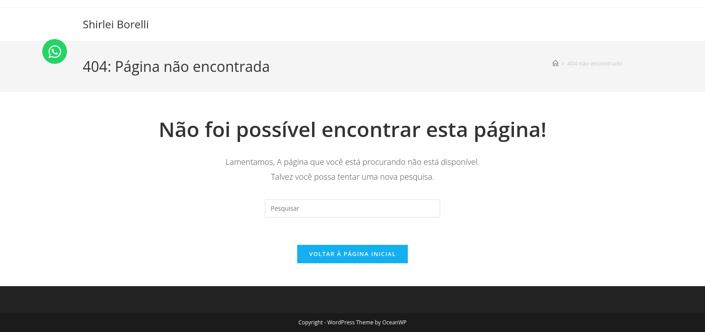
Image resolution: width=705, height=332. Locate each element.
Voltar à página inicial (352, 254)
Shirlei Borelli (116, 24)
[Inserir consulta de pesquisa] (352, 208)
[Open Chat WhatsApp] (54, 51)
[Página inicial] (555, 63)
